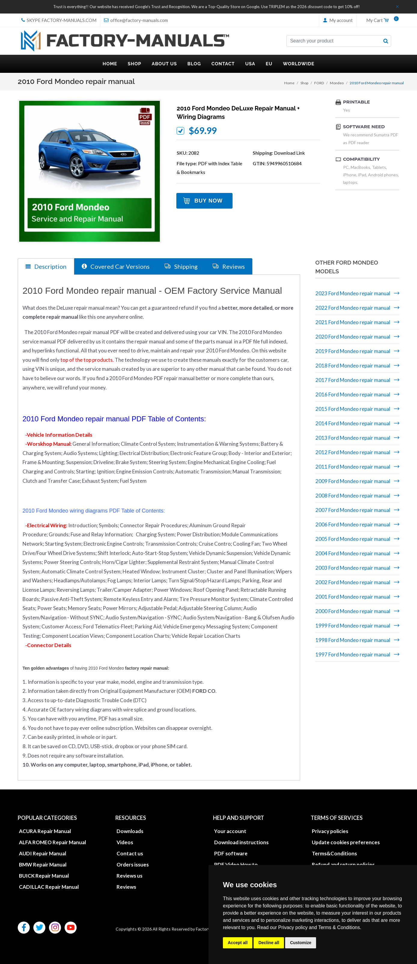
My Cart (380, 20)
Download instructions (241, 842)
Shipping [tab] (181, 266)
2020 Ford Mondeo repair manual (352, 336)
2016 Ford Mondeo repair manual (352, 394)
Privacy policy (293, 927)
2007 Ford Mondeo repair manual (352, 510)
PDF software (231, 853)
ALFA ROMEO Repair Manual (52, 842)
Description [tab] (46, 266)
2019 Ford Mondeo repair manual (352, 351)
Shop (304, 83)
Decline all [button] (268, 942)
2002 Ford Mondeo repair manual (352, 582)
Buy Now (208, 201)
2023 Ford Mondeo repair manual (352, 293)
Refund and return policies (343, 864)
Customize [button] (300, 942)
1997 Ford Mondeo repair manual (352, 654)
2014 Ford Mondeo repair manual (352, 423)
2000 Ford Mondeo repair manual (352, 611)
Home (289, 83)
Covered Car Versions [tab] (116, 266)
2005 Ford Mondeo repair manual (352, 539)
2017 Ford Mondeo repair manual (352, 380)
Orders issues (133, 864)
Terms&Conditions (334, 853)
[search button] (385, 40)
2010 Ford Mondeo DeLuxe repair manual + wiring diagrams (238, 112)
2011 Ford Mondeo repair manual (352, 466)
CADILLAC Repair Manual (49, 887)
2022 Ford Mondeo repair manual (352, 308)
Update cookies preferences (346, 842)
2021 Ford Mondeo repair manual (352, 322)
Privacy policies (330, 831)
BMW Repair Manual (42, 864)
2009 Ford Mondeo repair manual (352, 481)
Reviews (126, 887)
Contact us (130, 853)
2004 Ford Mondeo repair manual (352, 553)
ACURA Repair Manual (45, 831)
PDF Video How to (236, 864)
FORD (319, 83)
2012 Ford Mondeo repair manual (352, 452)
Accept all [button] (238, 942)
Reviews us (129, 876)
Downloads (130, 831)
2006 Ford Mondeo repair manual (352, 524)
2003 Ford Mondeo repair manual (352, 568)
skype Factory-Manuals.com (58, 20)
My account (338, 20)
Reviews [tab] (229, 266)
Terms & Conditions (339, 927)
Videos (125, 842)
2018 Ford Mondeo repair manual (352, 365)
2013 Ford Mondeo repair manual (352, 438)
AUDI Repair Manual (42, 853)
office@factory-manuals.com (136, 20)
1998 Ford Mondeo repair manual (352, 640)
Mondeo (337, 83)
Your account (230, 831)
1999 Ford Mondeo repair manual (352, 625)
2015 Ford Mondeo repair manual (352, 409)
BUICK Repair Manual (44, 876)
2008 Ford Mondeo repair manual (352, 495)
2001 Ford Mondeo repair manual (352, 597)
